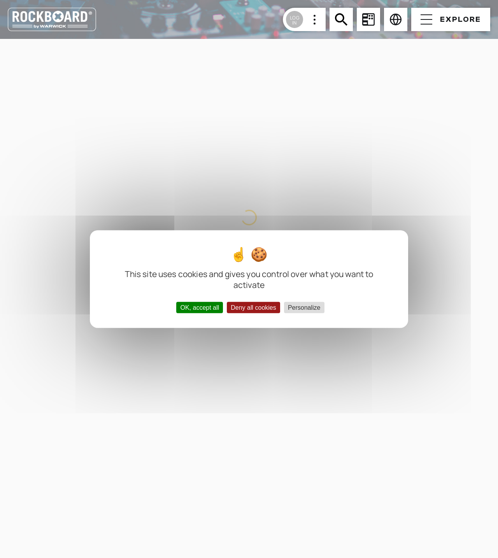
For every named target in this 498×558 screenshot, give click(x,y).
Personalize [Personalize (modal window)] (304, 307)
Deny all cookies (253, 307)
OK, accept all (199, 307)
